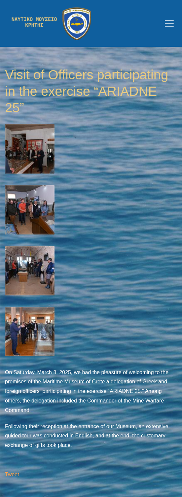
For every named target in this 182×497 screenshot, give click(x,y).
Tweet (12, 474)
